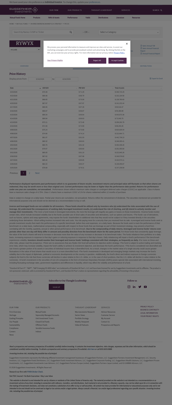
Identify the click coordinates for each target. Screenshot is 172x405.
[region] (87, 53)
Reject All (97, 60)
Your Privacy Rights (55, 60)
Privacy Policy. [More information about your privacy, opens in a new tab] (119, 53)
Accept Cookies (117, 60)
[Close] (127, 44)
